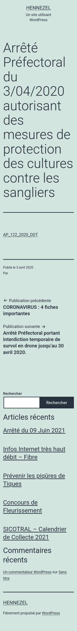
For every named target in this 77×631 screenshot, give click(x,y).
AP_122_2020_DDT (20, 234)
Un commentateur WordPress (27, 572)
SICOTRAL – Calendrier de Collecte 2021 (35, 533)
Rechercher (12, 393)
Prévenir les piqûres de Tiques (34, 479)
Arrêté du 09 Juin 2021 (34, 430)
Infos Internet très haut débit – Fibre (34, 453)
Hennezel (38, 8)
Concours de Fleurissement (22, 506)
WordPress (51, 613)
